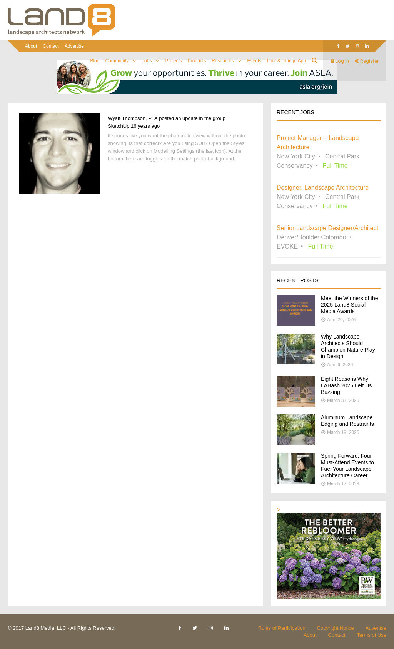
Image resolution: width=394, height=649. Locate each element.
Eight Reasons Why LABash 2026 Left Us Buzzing (346, 385)
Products (197, 60)
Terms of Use (371, 635)
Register (367, 61)
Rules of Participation (282, 628)
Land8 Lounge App (286, 60)
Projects (173, 60)
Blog (94, 60)
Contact (50, 46)
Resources (223, 60)
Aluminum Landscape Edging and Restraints (347, 420)
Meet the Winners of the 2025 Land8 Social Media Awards (349, 304)
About (31, 46)
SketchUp (118, 126)
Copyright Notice (335, 628)
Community (117, 60)
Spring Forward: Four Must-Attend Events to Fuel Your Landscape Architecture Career (347, 466)
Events (254, 60)
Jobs (147, 60)
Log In (340, 61)
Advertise (74, 46)
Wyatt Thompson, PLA (133, 118)
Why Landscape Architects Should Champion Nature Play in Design (348, 346)
